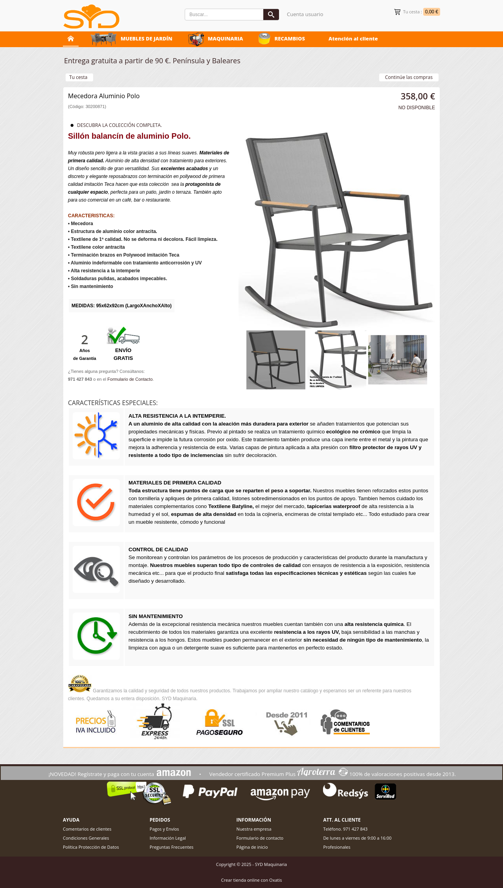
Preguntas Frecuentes (172, 847)
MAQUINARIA (225, 38)
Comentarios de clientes (87, 829)
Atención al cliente (353, 38)
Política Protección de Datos (91, 847)
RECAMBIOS (289, 38)
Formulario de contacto (260, 838)
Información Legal (168, 838)
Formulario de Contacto (129, 379)
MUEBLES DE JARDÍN (147, 38)
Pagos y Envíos (164, 829)
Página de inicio (252, 847)
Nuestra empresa (254, 829)
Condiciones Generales (86, 838)
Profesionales (336, 847)
